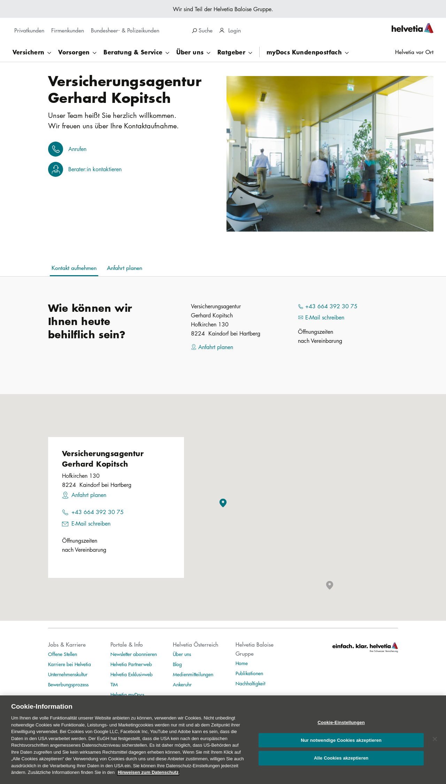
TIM (114, 684)
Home (242, 662)
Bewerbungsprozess (68, 684)
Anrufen (77, 149)
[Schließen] (435, 739)
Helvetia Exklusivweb (131, 674)
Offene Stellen (62, 653)
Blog (177, 664)
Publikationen (249, 673)
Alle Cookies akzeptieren (341, 758)
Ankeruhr (182, 684)
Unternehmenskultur (67, 674)
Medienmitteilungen (193, 674)
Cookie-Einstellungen (341, 722)
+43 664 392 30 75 (97, 512)
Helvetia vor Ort (414, 52)
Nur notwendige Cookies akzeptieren (341, 740)
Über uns (182, 653)
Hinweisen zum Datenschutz (148, 772)
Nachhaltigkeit (250, 683)
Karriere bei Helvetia (69, 664)
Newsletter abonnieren (133, 653)
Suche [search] (202, 30)
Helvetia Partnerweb (131, 664)
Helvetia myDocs (127, 694)
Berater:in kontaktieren (95, 169)
